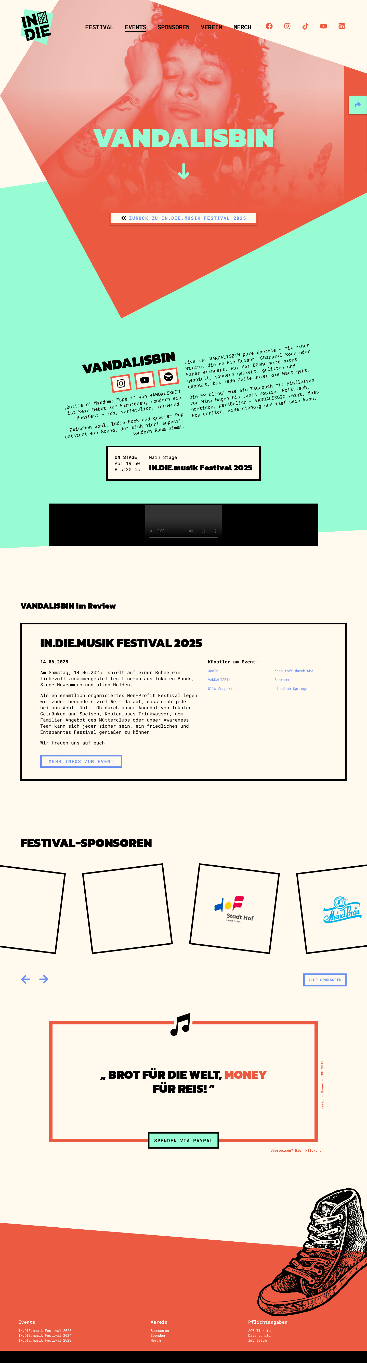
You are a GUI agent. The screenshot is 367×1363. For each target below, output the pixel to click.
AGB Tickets (259, 1330)
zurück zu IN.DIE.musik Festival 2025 (187, 218)
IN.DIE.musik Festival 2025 (44, 1330)
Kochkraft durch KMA (293, 670)
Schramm (281, 679)
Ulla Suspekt (220, 688)
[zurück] (25, 979)
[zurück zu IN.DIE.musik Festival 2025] (183, 218)
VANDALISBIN (219, 679)
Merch (242, 27)
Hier (299, 1150)
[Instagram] (287, 26)
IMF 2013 (322, 1069)
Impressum (257, 1340)
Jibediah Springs (290, 688)
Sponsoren (174, 27)
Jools (213, 670)
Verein (211, 27)
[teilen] (358, 105)
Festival (99, 27)
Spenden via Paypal (183, 1140)
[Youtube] (323, 26)
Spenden (158, 1335)
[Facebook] (269, 26)
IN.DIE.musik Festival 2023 (44, 1340)
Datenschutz (259, 1335)
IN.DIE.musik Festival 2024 (44, 1335)
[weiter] (44, 979)
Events (135, 27)
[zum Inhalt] (183, 171)
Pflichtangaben (267, 1322)
